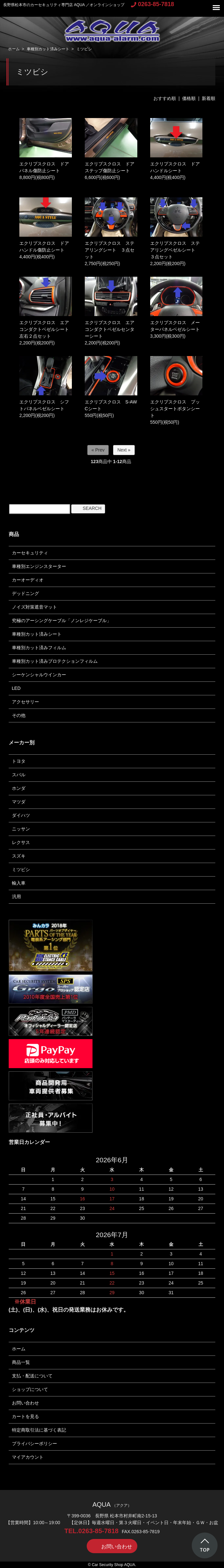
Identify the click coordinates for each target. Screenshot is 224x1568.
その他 (18, 715)
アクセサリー (25, 701)
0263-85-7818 (152, 4)
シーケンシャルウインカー (39, 674)
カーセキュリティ (30, 552)
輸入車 (18, 883)
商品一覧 (21, 1362)
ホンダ (18, 788)
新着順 (208, 98)
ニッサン (21, 828)
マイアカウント (28, 1457)
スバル (18, 774)
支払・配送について (32, 1375)
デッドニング (25, 593)
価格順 (189, 98)
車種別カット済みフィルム (39, 647)
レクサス (21, 842)
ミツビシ (84, 49)
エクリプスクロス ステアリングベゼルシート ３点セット (175, 250)
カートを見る (25, 1416)
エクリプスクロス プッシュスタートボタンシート (175, 408)
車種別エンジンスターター (39, 566)
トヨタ (18, 761)
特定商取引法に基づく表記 (39, 1430)
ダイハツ (21, 815)
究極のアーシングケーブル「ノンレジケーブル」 (61, 620)
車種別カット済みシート (48, 49)
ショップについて (30, 1389)
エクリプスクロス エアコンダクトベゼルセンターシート (109, 329)
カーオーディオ (28, 579)
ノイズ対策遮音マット (34, 607)
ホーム (14, 49)
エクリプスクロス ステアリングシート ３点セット (109, 250)
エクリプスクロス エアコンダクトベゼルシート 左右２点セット (46, 329)
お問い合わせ (25, 1402)
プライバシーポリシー (34, 1443)
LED (16, 688)
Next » (123, 449)
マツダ (18, 801)
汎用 (16, 896)
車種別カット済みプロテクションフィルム (55, 661)
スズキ (18, 855)
